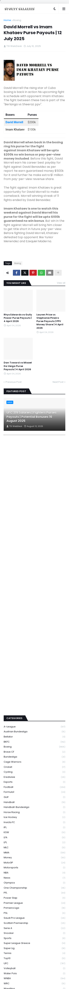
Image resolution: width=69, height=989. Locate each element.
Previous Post (14, 382)
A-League (34, 680)
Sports (34, 892)
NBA (34, 826)
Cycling (34, 725)
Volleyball (34, 922)
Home (7, 20)
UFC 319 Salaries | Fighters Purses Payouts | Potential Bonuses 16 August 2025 (31, 417)
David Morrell (14, 122)
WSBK (34, 947)
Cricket (34, 720)
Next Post (58, 382)
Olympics (34, 836)
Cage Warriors (34, 715)
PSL (34, 866)
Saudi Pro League (34, 871)
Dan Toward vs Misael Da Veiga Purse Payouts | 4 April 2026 (18, 366)
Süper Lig (34, 902)
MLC (34, 801)
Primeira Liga (34, 861)
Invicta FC (34, 776)
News (34, 831)
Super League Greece (34, 897)
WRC (34, 937)
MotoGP (34, 816)
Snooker (34, 887)
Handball (34, 756)
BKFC (34, 695)
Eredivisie (34, 730)
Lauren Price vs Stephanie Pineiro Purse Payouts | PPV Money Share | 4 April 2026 (49, 321)
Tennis (34, 907)
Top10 (34, 912)
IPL (34, 781)
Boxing (17, 20)
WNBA (34, 932)
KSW (34, 786)
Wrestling (34, 942)
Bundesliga (34, 710)
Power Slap (34, 851)
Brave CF (34, 705)
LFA (34, 791)
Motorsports (34, 821)
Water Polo (34, 927)
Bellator (34, 690)
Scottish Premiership (34, 876)
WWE (34, 952)
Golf (34, 750)
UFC (34, 917)
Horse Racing (34, 766)
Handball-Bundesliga (34, 761)
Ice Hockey (34, 771)
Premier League (34, 856)
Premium (27, 978)
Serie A (34, 881)
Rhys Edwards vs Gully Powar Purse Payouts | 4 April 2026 (18, 318)
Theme (56, 978)
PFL (34, 846)
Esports (34, 735)
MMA (34, 806)
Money (34, 811)
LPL (34, 796)
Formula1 (34, 746)
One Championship (34, 841)
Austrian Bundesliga (34, 685)
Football (34, 740)
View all (61, 282)
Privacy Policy (34, 983)
